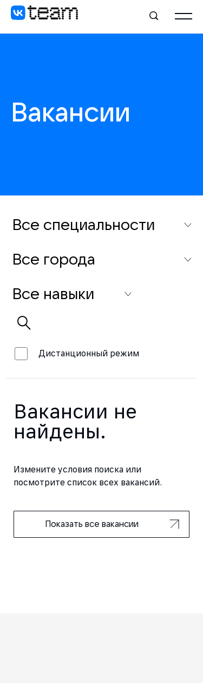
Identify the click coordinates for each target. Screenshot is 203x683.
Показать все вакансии (112, 523)
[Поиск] (154, 16)
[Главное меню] (183, 16)
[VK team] (44, 16)
